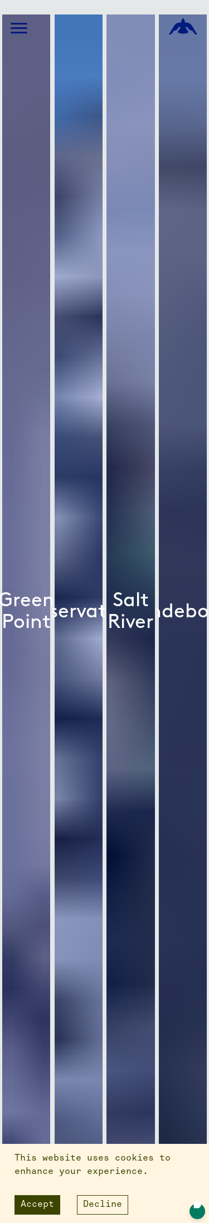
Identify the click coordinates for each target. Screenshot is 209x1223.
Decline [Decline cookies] (102, 1204)
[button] (19, 28)
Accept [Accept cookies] (37, 1204)
